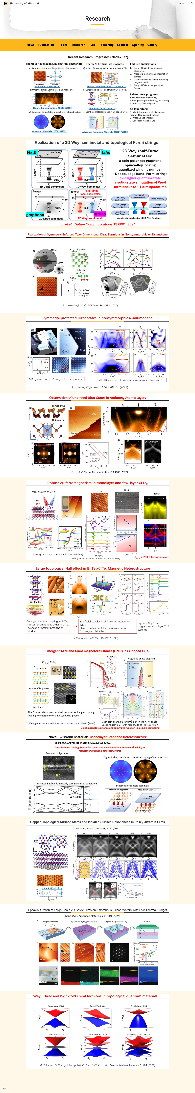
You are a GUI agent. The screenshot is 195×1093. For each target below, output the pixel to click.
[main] (97, 19)
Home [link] (182, 3)
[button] (192, 3)
